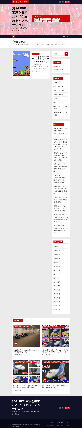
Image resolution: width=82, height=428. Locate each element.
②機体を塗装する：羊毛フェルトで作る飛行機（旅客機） (60, 199)
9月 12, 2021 (18, 352)
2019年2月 (56, 278)
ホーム (15, 44)
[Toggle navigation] (64, 36)
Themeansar (15, 422)
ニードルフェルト (56, 18)
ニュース (56, 83)
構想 (54, 102)
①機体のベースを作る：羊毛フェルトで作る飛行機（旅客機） (60, 208)
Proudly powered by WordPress (21, 420)
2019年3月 (56, 274)
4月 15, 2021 (37, 64)
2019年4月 (56, 270)
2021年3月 (56, 262)
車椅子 (49, 21)
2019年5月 (56, 266)
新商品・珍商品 (36, 54)
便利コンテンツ (58, 86)
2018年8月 (56, 294)
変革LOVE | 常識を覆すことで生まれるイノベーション (20, 16)
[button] (68, 36)
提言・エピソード (58, 90)
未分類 (55, 98)
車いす (44, 21)
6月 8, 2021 (47, 352)
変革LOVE (59, 124)
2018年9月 (56, 290)
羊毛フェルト (55, 21)
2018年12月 (56, 282)
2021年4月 (56, 258)
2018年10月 (56, 286)
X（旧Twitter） (59, 418)
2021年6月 (56, 250)
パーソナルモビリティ (45, 18)
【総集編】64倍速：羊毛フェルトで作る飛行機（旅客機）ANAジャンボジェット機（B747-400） (60, 144)
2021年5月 (56, 254)
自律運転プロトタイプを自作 (53, 424)
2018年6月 (56, 298)
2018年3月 (56, 310)
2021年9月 (56, 246)
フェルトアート (38, 21)
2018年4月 (56, 306)
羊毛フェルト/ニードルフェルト (58, 326)
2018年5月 (56, 302)
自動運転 (37, 18)
